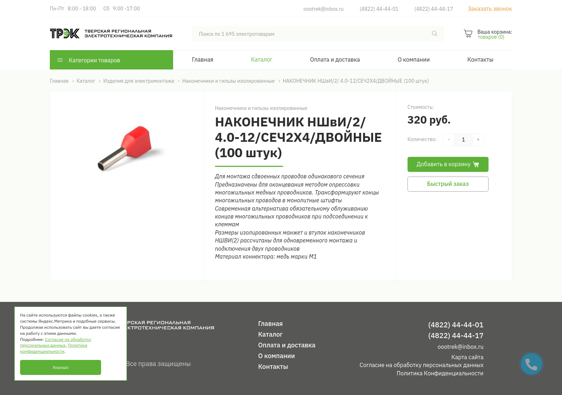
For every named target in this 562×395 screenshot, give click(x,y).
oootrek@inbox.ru (324, 9)
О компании (413, 59)
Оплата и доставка (335, 59)
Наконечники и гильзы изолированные (261, 108)
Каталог (261, 59)
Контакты (480, 59)
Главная (203, 59)
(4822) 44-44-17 (433, 9)
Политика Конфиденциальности (440, 373)
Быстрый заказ (448, 183)
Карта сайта (467, 357)
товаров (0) (491, 36)
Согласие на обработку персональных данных (421, 364)
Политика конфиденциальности (53, 348)
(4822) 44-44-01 (379, 9)
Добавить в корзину (448, 164)
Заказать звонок (490, 8)
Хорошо (60, 367)
